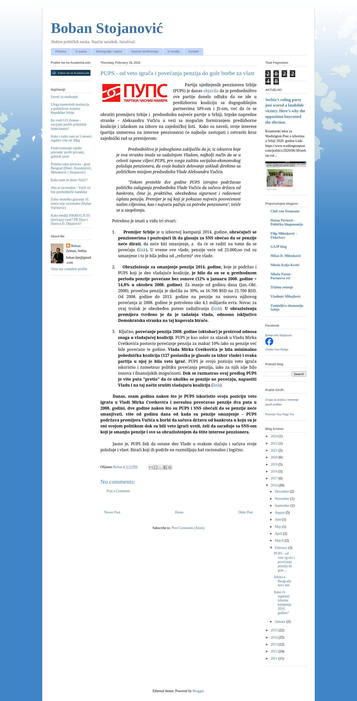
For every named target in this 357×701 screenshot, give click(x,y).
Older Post (245, 512)
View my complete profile (69, 269)
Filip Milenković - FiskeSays (283, 235)
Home (179, 512)
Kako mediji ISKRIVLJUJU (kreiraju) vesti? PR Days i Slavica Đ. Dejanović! (70, 220)
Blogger (198, 691)
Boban (76, 246)
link (142, 249)
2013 (275, 644)
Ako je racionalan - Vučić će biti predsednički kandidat (70, 190)
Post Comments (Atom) (188, 528)
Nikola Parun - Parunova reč (281, 276)
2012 (275, 651)
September (282, 505)
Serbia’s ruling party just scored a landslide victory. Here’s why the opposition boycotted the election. (285, 111)
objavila (210, 90)
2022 (275, 443)
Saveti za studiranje (64, 97)
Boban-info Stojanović (278, 335)
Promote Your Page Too (279, 414)
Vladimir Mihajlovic (285, 296)
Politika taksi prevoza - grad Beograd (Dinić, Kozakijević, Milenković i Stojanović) (71, 168)
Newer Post (112, 512)
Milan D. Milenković (285, 256)
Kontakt (194, 51)
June (278, 519)
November (282, 499)
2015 (275, 630)
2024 (275, 436)
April (279, 533)
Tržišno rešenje (281, 287)
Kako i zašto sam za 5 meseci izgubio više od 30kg (71, 138)
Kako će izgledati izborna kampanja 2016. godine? (282, 602)
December (282, 491)
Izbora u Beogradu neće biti (282, 581)
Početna (60, 51)
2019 (275, 464)
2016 (275, 485)
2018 (275, 471)
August (280, 512)
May (278, 527)
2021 (275, 450)
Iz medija (173, 51)
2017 (275, 478)
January (280, 621)
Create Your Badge (276, 349)
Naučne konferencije (144, 51)
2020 (275, 457)
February (281, 548)
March (280, 540)
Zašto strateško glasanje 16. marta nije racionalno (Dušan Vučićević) (71, 203)
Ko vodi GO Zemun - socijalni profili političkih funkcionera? (68, 124)
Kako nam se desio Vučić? (69, 180)
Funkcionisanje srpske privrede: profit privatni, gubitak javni (68, 152)
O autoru (81, 51)
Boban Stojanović (107, 28)
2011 (274, 658)
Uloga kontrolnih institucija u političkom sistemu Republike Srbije (70, 109)
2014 (275, 637)
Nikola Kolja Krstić (284, 265)
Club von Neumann (284, 211)
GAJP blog (278, 247)
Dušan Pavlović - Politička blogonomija (286, 222)
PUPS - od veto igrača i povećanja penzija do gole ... (284, 562)
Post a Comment (118, 491)
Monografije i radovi (109, 51)
